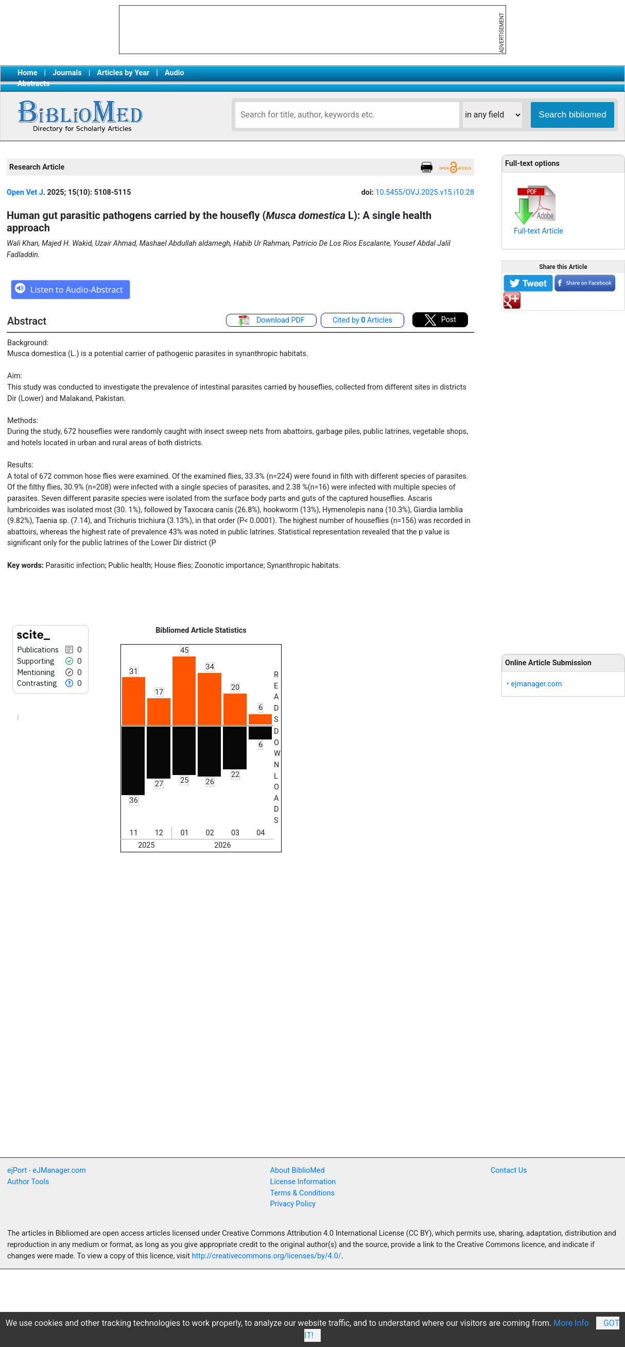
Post (440, 320)
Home (28, 73)
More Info (571, 1323)
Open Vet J (25, 192)
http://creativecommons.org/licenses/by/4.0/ (266, 1256)
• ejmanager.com (534, 684)
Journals (67, 73)
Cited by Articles (362, 320)
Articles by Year (123, 73)
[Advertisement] (563, 476)
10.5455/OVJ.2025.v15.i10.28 (424, 192)
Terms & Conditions (302, 1193)
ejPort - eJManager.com (46, 1170)
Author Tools (28, 1181)
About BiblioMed (297, 1170)
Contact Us (509, 1170)
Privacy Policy (293, 1204)
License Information (303, 1181)
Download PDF (271, 320)
